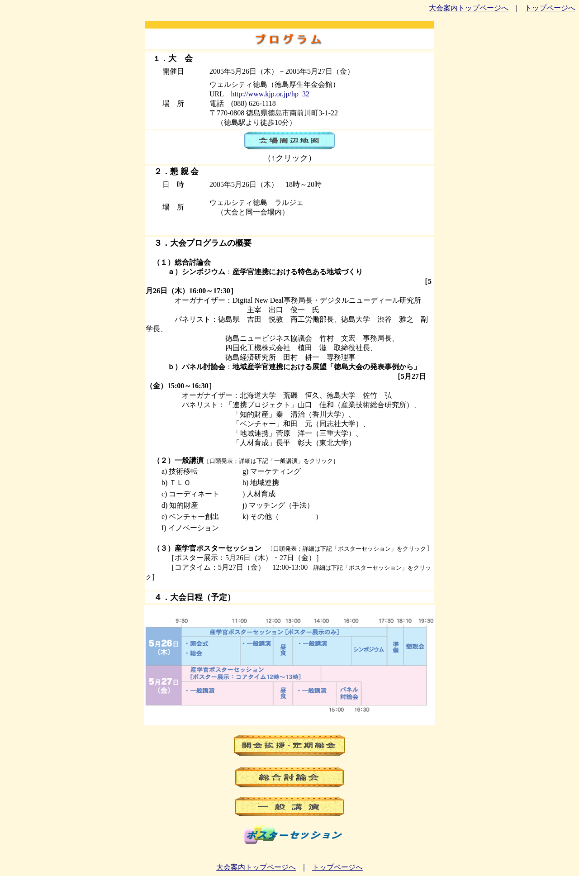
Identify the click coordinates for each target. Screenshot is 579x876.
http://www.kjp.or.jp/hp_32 (270, 94)
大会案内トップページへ (468, 8)
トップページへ (550, 8)
